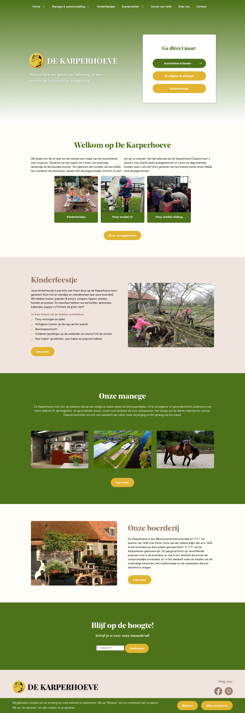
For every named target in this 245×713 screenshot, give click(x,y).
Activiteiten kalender (177, 63)
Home (36, 6)
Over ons (184, 6)
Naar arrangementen (122, 235)
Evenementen (130, 6)
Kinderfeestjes (106, 6)
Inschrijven (137, 648)
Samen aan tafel (161, 6)
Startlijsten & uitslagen (179, 76)
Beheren (187, 705)
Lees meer (42, 351)
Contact (202, 6)
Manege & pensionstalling (68, 6)
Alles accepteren (217, 705)
